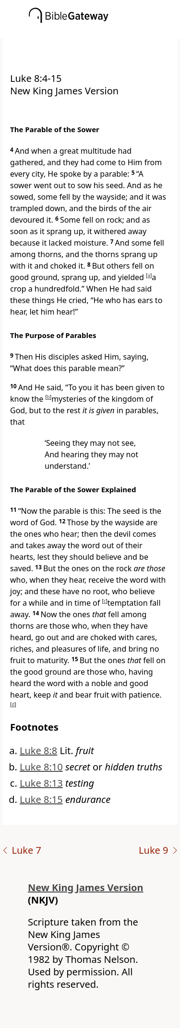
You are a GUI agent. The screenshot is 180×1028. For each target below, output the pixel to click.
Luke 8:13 (41, 783)
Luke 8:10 (41, 766)
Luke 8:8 (38, 750)
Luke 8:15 (41, 799)
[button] (104, 32)
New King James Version (86, 887)
